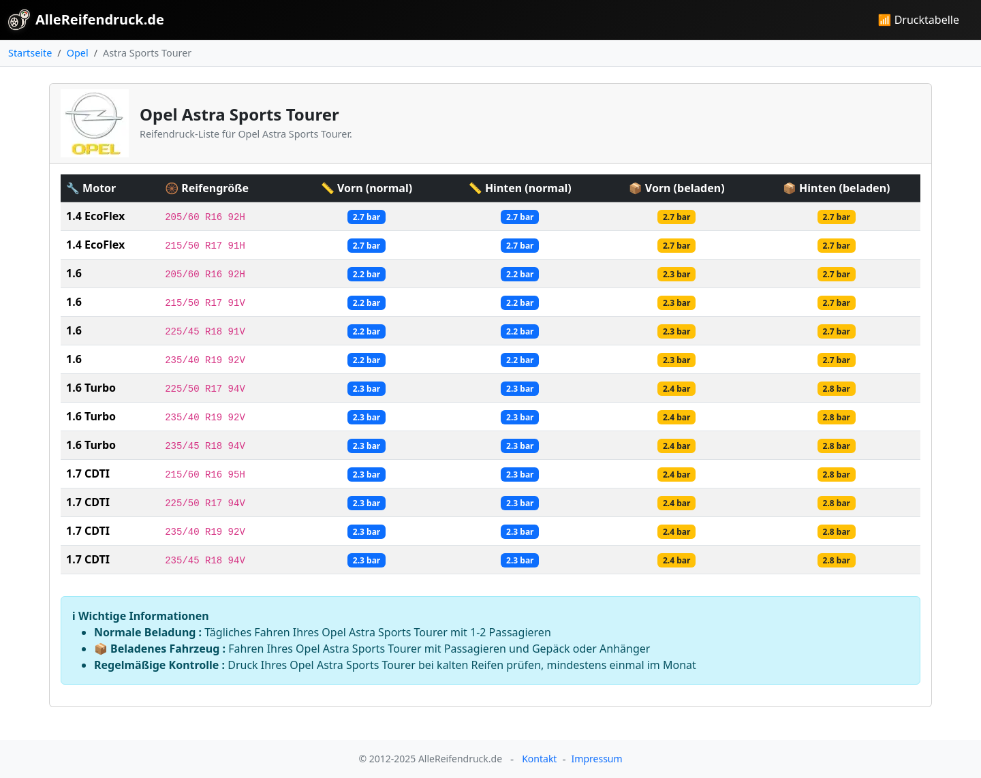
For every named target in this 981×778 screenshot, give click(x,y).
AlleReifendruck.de (86, 20)
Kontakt (539, 758)
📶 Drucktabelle (918, 19)
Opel (78, 52)
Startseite (30, 52)
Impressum (597, 758)
